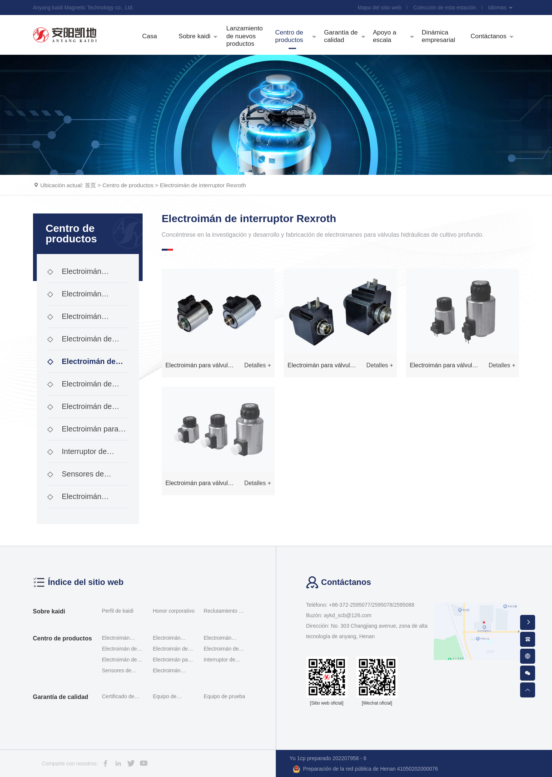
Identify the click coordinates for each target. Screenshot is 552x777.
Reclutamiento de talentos (224, 612)
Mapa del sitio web (379, 8)
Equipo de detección (164, 697)
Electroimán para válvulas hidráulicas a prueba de (83, 432)
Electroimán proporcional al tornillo (84, 297)
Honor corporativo (173, 611)
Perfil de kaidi (118, 611)
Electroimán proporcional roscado (82, 275)
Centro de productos (127, 185)
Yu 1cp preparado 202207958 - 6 (328, 758)
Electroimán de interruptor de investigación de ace (81, 387)
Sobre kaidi (49, 611)
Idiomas (500, 8)
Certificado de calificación (118, 697)
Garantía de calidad (61, 697)
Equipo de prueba (224, 696)
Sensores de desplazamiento (75, 477)
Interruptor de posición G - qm (77, 455)
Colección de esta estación (444, 8)
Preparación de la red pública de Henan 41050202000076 (365, 769)
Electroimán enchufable (74, 500)
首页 (90, 185)
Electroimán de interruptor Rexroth (203, 185)
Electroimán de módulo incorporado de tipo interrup (85, 410)
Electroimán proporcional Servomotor (74, 320)
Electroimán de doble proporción (79, 342)
